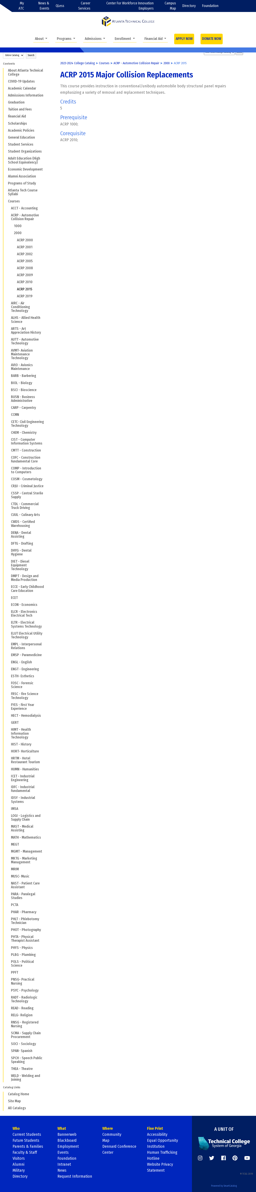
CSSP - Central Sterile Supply (27, 495)
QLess (60, 6)
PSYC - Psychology (25, 990)
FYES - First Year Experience (22, 707)
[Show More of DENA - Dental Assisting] (8, 533)
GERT (15, 723)
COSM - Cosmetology (26, 479)
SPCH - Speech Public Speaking (26, 1060)
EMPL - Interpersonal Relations (26, 646)
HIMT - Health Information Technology (21, 733)
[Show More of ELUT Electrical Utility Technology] (8, 633)
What (61, 1128)
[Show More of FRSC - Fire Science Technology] (8, 694)
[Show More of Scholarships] (5, 123)
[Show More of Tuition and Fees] (5, 109)
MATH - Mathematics (26, 837)
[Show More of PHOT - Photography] (8, 930)
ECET (14, 598)
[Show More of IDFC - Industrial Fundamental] (8, 787)
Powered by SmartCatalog (224, 1185)
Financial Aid (153, 39)
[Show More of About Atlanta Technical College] (5, 70)
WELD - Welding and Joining (25, 1078)
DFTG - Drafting (22, 543)
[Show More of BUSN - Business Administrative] (8, 397)
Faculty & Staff (25, 1152)
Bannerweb (66, 1134)
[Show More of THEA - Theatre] (8, 1069)
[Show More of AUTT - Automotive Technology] (8, 339)
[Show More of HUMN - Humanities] (8, 769)
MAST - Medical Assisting (22, 828)
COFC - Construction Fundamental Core (25, 459)
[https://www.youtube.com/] (247, 1158)
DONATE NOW (211, 39)
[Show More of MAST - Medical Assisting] (8, 826)
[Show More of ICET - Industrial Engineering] (8, 776)
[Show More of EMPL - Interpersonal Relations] (8, 644)
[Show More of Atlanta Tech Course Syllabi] (5, 190)
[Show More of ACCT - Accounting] (8, 208)
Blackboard (67, 1140)
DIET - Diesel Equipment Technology (20, 565)
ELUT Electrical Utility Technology (26, 635)
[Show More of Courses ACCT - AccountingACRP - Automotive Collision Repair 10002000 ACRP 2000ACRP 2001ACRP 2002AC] (5, 201)
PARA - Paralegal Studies (23, 896)
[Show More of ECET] (8, 598)
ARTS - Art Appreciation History (26, 331)
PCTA (14, 905)
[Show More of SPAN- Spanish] (8, 1051)
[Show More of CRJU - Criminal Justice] (8, 486)
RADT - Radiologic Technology (24, 999)
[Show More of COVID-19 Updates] (5, 81)
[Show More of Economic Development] (5, 169)
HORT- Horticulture (25, 751)
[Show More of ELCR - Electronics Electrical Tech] (8, 612)
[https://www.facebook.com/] (223, 1158)
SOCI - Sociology (23, 1044)
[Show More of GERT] (8, 723)
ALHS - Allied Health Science (25, 320)
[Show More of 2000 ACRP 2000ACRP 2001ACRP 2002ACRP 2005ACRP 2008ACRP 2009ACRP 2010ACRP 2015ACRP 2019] (11, 233)
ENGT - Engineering (25, 669)
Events (63, 1152)
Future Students (26, 1140)
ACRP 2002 (25, 254)
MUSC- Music (20, 876)
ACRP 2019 (25, 296)
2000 (18, 233)
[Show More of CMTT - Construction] (8, 450)
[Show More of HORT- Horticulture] (8, 751)
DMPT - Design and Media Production (25, 578)
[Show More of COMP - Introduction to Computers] (8, 468)
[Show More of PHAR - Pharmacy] (8, 912)
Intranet (64, 1164)
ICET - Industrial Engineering (23, 778)
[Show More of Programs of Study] (5, 183)
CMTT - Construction (26, 450)
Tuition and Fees (20, 109)
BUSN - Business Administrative (23, 399)
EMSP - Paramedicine (26, 655)
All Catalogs (17, 1108)
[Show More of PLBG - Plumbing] (8, 955)
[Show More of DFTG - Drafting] (8, 543)
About (39, 39)
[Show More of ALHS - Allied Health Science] (8, 318)
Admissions (93, 39)
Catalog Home (18, 1094)
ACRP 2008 (25, 268)
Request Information (74, 1176)
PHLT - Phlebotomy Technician (25, 921)
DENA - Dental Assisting (21, 535)
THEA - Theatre (22, 1069)
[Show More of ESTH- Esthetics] (8, 676)
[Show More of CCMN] (8, 415)
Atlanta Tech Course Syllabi (23, 192)
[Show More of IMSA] (8, 809)
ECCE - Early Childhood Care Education (27, 589)
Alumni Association (22, 176)
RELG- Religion (22, 1015)
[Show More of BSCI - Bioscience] (8, 390)
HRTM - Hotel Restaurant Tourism (25, 760)
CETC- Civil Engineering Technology (27, 424)
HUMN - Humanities (25, 769)
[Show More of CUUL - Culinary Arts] (8, 515)
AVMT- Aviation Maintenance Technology (22, 354)
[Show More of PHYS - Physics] (8, 947)
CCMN (15, 415)
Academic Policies (21, 130)
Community (111, 1134)
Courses (14, 201)
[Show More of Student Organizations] (5, 151)
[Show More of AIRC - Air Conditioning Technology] (8, 303)
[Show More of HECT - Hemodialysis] (8, 716)
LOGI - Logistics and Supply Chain (26, 818)
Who (16, 1128)
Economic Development (25, 169)
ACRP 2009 (25, 275)
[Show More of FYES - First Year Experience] (8, 705)
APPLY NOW (184, 39)
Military (19, 1170)
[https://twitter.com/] (211, 1158)
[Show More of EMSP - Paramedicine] (8, 655)
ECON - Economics (24, 605)
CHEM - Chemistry (24, 433)
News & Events (43, 6)
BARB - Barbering (23, 376)
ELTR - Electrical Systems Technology (26, 624)
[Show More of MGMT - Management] (8, 851)
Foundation (210, 6)
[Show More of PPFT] (8, 972)
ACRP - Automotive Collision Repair (25, 217)
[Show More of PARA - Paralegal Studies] (8, 894)
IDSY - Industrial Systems (23, 800)
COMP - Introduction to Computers (26, 470)
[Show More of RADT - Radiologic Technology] (8, 997)
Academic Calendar (22, 88)
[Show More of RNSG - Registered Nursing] (8, 1022)
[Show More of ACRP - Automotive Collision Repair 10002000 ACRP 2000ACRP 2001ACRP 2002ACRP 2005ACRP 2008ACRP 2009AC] (8, 215)
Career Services (84, 6)
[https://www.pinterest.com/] (234, 1158)
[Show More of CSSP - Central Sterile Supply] (8, 493)
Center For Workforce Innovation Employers (130, 6)
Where (107, 1128)
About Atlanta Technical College (25, 72)
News (61, 1170)
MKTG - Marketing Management (24, 860)
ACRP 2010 (25, 282)
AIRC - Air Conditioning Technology (20, 307)
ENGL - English (21, 662)
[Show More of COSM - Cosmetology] (8, 479)
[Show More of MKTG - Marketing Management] (8, 858)
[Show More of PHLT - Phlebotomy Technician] (8, 919)
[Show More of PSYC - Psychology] (8, 990)
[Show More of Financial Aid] (5, 116)
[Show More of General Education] (5, 137)
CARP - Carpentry (23, 408)
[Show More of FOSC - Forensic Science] (8, 683)
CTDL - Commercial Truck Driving (25, 506)
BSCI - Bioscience (24, 390)
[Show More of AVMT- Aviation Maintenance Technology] (8, 350)
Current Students (27, 1134)
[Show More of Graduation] (5, 102)
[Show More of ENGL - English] (8, 662)
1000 (18, 226)
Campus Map (170, 6)
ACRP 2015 (24, 289)
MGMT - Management (26, 851)
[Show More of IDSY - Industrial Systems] (8, 798)
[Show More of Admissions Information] (5, 95)
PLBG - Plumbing (23, 955)
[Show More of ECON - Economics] (8, 605)
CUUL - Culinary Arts (25, 515)
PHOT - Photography (26, 930)
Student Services (20, 144)
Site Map (14, 1101)
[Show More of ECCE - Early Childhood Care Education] (8, 587)
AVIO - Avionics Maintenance (22, 367)
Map (105, 1140)
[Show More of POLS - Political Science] (8, 962)
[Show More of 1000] (11, 226)
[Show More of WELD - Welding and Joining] (8, 1076)
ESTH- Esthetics (22, 676)
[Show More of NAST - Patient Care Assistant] (8, 883)
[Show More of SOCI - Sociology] (8, 1044)
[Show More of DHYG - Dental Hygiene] (8, 550)
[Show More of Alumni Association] (5, 176)
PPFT (14, 972)
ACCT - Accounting (24, 208)
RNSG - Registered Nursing (25, 1024)
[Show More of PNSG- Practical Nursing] (8, 979)
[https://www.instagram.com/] (200, 1158)
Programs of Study (22, 183)
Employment (68, 1146)
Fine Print (155, 1128)
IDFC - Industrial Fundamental (23, 789)
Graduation (16, 102)
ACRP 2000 (25, 240)
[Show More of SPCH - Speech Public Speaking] (8, 1058)
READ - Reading (22, 1008)
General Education (21, 137)
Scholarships (17, 123)
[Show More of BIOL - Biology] (8, 383)
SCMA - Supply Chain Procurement (26, 1035)
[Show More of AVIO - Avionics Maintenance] (8, 365)
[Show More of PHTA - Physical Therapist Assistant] (8, 937)
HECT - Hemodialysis (26, 716)
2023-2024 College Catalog (77, 63)
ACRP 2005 (25, 261)
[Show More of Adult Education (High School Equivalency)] (5, 158)
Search (31, 55)
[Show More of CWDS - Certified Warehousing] (8, 522)
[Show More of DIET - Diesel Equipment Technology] (8, 561)
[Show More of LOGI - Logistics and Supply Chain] (8, 816)
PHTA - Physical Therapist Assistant (25, 939)
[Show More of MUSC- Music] (8, 876)
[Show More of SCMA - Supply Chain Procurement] (8, 1033)
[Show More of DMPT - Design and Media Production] (8, 576)
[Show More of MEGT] (8, 844)
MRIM (15, 869)
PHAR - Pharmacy (23, 912)
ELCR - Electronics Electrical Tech (24, 614)
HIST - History (21, 744)
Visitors (19, 1158)
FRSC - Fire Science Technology (24, 696)
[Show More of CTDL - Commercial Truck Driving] (8, 504)
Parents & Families (28, 1146)
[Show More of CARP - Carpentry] (8, 408)
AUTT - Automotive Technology (25, 341)
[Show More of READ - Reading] (8, 1008)
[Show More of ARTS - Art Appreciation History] (8, 329)
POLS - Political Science (22, 964)
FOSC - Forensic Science (22, 685)
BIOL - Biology (21, 383)
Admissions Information (25, 95)
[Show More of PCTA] (8, 905)
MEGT (15, 844)
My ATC (21, 6)
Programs (64, 39)
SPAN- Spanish (21, 1051)
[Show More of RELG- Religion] (8, 1015)
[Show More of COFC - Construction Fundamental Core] (8, 457)
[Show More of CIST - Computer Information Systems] (8, 440)
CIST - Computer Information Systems (26, 442)
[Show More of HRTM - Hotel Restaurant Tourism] (8, 758)
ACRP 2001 (25, 247)
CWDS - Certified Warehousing (23, 524)
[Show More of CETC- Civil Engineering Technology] (8, 422)
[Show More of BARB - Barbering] (8, 376)
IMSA (14, 809)
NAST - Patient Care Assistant (25, 885)
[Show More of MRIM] (8, 869)
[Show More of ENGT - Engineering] (8, 669)
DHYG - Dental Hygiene (21, 552)
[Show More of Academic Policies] (5, 130)
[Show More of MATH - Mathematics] (8, 837)
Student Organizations (25, 151)
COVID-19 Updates (21, 81)
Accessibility (157, 1134)
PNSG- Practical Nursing (22, 981)
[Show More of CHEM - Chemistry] (8, 433)
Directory (189, 6)
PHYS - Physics (22, 948)
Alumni (18, 1164)
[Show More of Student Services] (5, 144)
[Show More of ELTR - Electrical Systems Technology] (8, 622)
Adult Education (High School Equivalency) (24, 160)
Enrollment (123, 39)
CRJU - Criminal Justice (27, 486)
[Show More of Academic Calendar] (5, 88)
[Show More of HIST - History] (8, 744)
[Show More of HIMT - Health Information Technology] (8, 730)
